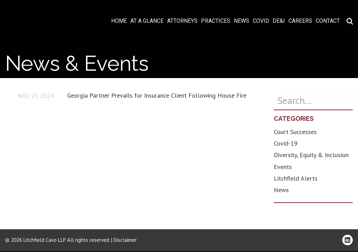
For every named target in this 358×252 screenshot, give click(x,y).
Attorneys (182, 21)
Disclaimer (125, 240)
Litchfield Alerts (295, 178)
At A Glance (147, 21)
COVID (261, 21)
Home (119, 21)
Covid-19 (286, 143)
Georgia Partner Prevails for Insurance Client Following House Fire (156, 95)
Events (283, 167)
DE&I (279, 21)
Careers (300, 21)
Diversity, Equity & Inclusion (311, 155)
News (241, 21)
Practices (215, 21)
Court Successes (295, 132)
